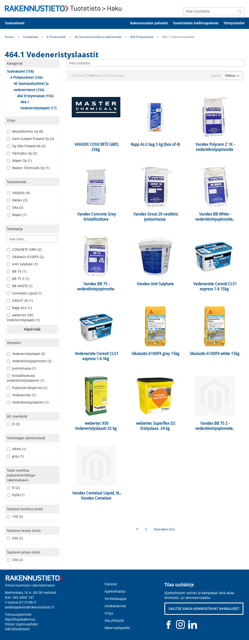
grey (15, 456)
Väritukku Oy (22, 153)
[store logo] (64, 8)
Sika (15, 207)
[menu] (124, 23)
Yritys (109, 613)
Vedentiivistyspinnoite (29, 361)
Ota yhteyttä (114, 621)
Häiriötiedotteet (17, 629)
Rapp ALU (19, 308)
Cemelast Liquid (24, 293)
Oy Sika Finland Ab (26, 146)
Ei (13, 424)
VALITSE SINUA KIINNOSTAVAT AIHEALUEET (204, 608)
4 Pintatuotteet (57, 37)
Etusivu (10, 37)
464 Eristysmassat (142, 37)
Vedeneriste (21, 395)
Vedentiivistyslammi (27, 402)
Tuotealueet (31, 37)
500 (15, 538)
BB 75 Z (18, 279)
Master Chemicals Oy (28, 168)
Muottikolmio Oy (25, 131)
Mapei (17, 215)
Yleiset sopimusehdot (21, 624)
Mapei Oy (19, 161)
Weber (17, 200)
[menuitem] (18, 23)
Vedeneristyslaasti (26, 354)
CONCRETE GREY (24, 249)
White (16, 449)
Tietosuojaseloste (18, 614)
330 (15, 560)
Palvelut (111, 584)
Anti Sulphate (22, 264)
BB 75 (16, 271)
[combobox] (213, 11)
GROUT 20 (20, 301)
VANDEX (18, 193)
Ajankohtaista (115, 591)
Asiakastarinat (115, 606)
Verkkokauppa (115, 599)
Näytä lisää (32, 329)
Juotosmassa (21, 368)
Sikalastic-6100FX (25, 257)
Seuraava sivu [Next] (164, 529)
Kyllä (15, 495)
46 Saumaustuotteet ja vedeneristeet (98, 37)
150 (15, 517)
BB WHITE (19, 286)
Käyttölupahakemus (20, 619)
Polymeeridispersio (27, 388)
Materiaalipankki (117, 628)
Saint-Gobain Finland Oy (30, 139)
